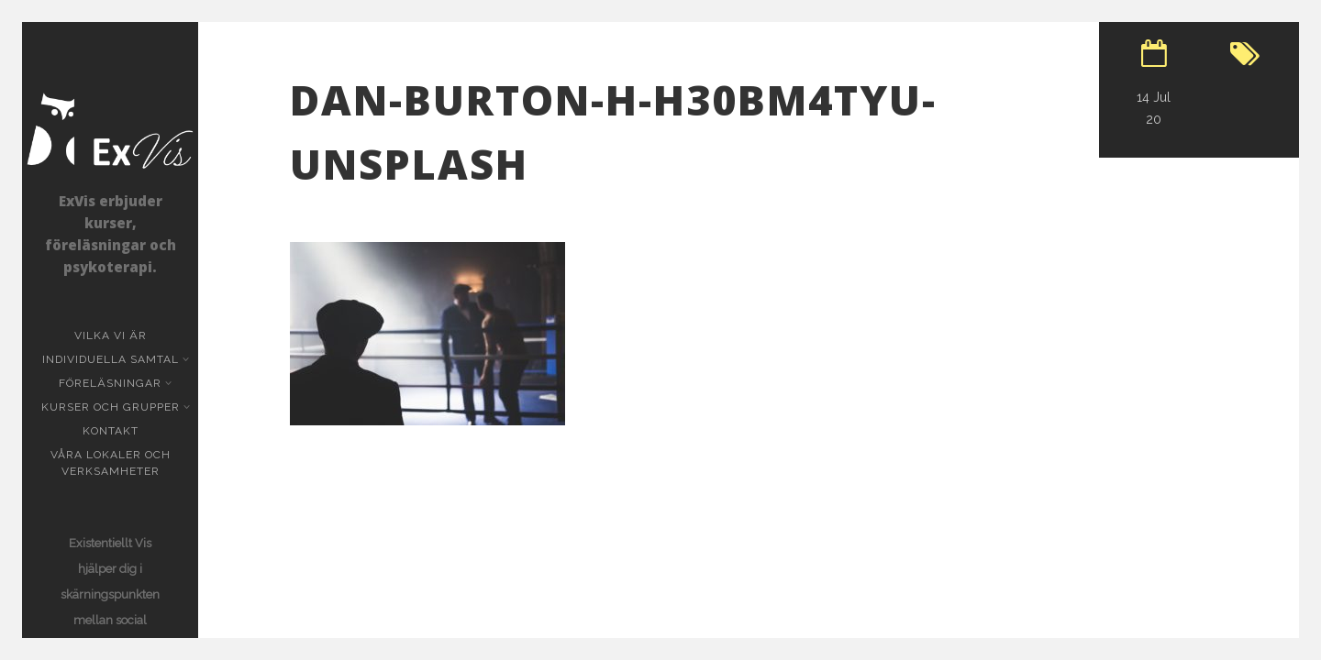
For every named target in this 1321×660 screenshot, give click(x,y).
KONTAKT (111, 430)
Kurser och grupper (112, 407)
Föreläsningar (112, 383)
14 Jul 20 (1154, 108)
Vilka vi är (110, 335)
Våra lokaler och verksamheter (110, 463)
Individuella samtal (112, 359)
